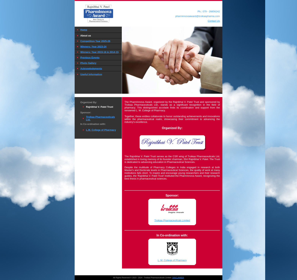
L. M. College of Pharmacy (172, 260)
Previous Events (89, 57)
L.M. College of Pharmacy (101, 129)
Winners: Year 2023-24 (93, 46)
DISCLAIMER (178, 278)
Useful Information (91, 74)
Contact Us (214, 20)
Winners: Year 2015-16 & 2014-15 (99, 52)
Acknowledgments (91, 68)
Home (83, 29)
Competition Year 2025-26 (95, 41)
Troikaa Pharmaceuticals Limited (172, 220)
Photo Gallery (88, 63)
